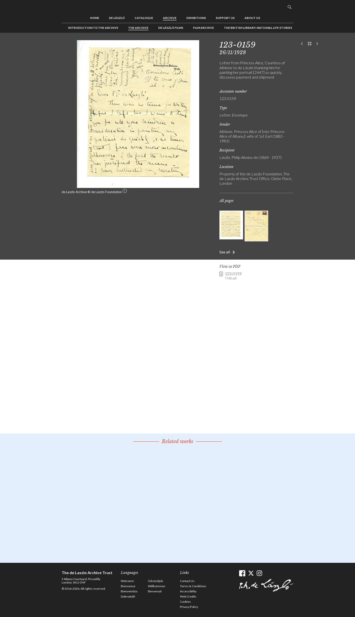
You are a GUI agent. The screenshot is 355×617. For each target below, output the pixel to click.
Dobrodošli (128, 596)
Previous (302, 44)
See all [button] (224, 252)
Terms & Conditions (193, 586)
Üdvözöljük (155, 581)
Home (94, 18)
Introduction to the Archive (93, 28)
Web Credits (188, 596)
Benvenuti (155, 591)
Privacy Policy (189, 607)
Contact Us (187, 581)
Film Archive (203, 28)
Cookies (185, 601)
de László (117, 18)
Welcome (127, 581)
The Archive (138, 28)
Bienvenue (128, 586)
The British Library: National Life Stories (258, 28)
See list (309, 44)
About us (252, 18)
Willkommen (156, 586)
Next (317, 44)
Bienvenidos (129, 591)
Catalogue (144, 18)
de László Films (170, 28)
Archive (170, 18)
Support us (225, 18)
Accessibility (188, 591)
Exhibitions (196, 18)
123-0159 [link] (233, 276)
